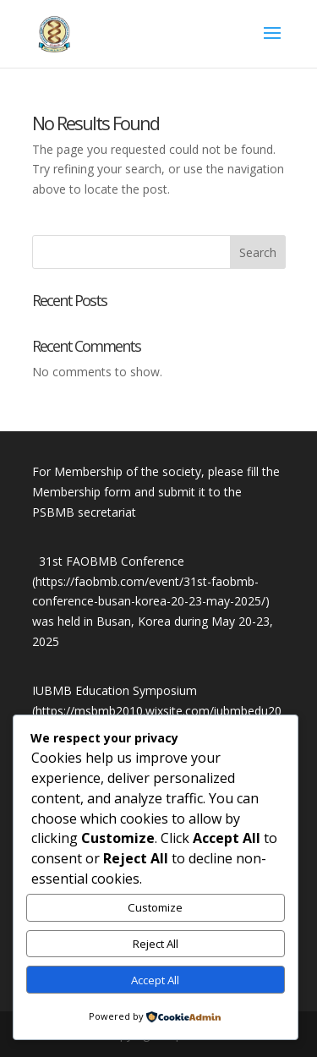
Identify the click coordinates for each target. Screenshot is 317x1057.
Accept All (155, 980)
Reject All (155, 943)
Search (257, 252)
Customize (155, 907)
